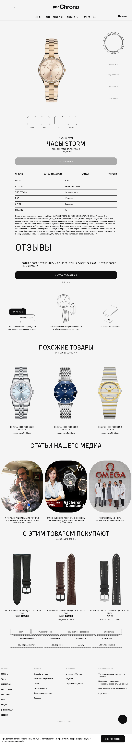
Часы (47, 17)
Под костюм (106, 638)
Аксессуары (72, 17)
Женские (69, 198)
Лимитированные (107, 645)
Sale (95, 17)
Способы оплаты (41, 674)
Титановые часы (27, 638)
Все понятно (112, 738)
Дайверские (57, 645)
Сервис (4, 714)
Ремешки (85, 17)
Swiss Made (55, 638)
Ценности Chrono (74, 674)
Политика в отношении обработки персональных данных (113, 682)
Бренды (38, 17)
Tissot (20, 632)
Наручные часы (71, 192)
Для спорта (80, 638)
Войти (65, 282)
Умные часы (109, 632)
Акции (4, 704)
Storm (67, 180)
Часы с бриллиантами (26, 645)
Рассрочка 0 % (40, 688)
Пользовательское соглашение (112, 688)
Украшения (58, 17)
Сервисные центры (74, 683)
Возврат (37, 698)
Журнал (69, 678)
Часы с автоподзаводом (78, 632)
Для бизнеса (7, 709)
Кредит (37, 683)
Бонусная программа (43, 693)
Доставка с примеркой (44, 678)
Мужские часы (45, 632)
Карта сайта (103, 693)
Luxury (81, 645)
